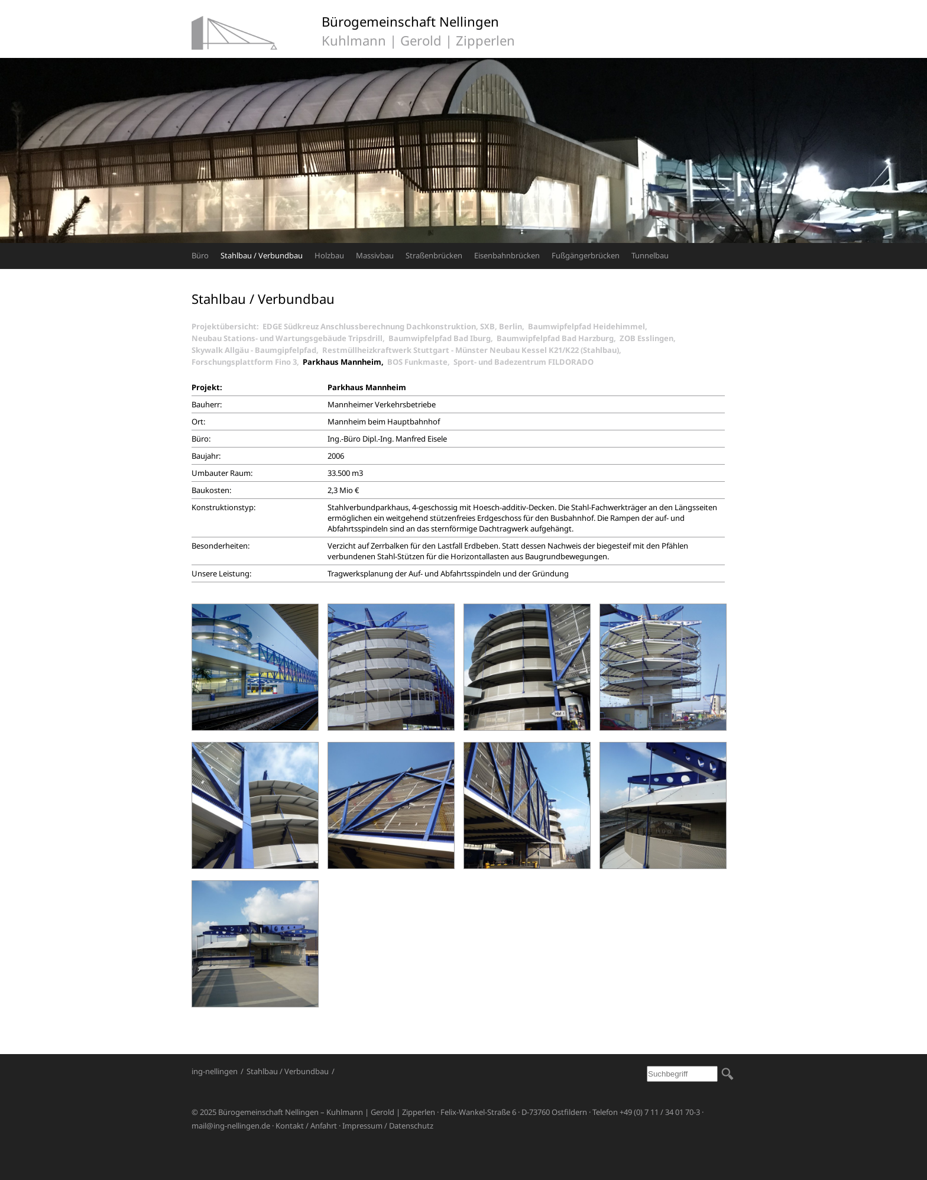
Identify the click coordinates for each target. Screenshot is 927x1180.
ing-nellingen (215, 1071)
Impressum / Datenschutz (387, 1125)
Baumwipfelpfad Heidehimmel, (589, 326)
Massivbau (375, 255)
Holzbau (329, 255)
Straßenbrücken (434, 255)
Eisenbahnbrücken (507, 255)
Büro (200, 255)
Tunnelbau (650, 255)
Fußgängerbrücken (586, 255)
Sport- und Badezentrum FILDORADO (523, 361)
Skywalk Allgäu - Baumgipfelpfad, (257, 350)
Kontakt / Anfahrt (306, 1125)
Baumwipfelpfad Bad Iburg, (442, 338)
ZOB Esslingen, (649, 338)
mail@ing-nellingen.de (231, 1125)
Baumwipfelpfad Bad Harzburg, (558, 338)
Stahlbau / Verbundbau (262, 255)
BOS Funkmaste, (420, 361)
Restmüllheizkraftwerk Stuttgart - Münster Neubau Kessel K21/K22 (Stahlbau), (473, 350)
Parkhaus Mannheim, (345, 361)
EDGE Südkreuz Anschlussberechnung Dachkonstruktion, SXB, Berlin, (395, 326)
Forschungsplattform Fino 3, (247, 361)
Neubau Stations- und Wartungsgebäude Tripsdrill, (290, 338)
